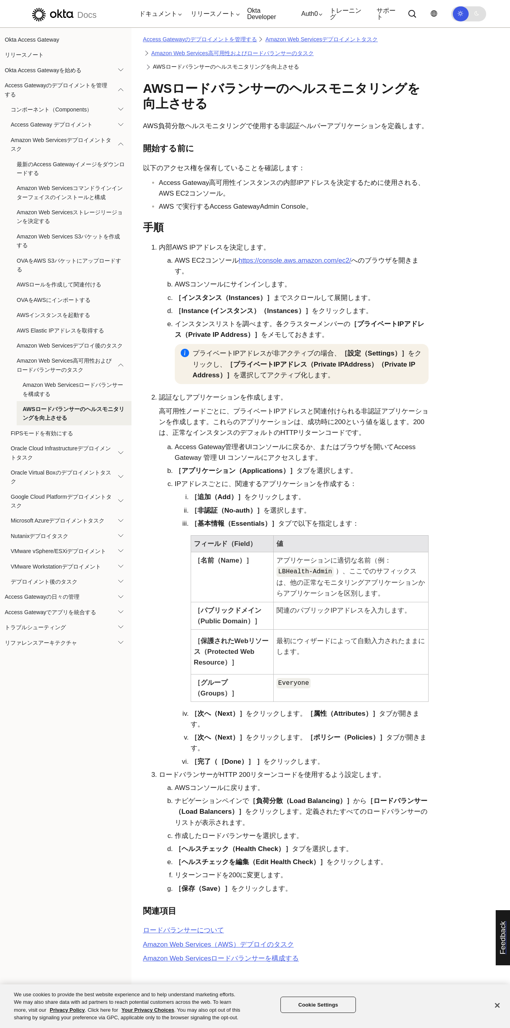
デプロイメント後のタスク (44, 581)
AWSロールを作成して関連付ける (59, 284)
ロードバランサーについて (183, 930)
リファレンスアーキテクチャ (41, 643)
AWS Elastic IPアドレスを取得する (60, 330)
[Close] (497, 1005)
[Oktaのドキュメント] (63, 13)
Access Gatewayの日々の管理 (42, 597)
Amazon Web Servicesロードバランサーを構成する (73, 389)
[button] (158, 14)
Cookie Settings (318, 1005)
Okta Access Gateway (32, 40)
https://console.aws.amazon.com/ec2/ (295, 260)
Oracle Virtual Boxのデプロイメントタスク (61, 476)
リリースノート (24, 55)
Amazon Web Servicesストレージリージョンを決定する (70, 216)
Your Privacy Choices (148, 1010)
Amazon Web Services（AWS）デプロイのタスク (218, 944)
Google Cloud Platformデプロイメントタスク (61, 501)
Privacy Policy (67, 1010)
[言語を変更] (433, 14)
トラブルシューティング (35, 627)
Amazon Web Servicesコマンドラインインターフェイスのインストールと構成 (70, 192)
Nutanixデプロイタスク (39, 536)
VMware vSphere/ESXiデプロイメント (58, 551)
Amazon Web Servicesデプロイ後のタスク (70, 345)
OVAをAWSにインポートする (54, 300)
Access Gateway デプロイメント (52, 124)
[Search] (412, 14)
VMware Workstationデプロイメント (56, 566)
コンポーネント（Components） (51, 109)
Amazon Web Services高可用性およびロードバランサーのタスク (64, 365)
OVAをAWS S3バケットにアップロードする (69, 265)
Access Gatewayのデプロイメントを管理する (56, 89)
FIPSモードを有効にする (42, 433)
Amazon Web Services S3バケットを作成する (68, 240)
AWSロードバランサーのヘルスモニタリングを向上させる (73, 413)
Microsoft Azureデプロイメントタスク (57, 520)
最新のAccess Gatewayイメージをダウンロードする (71, 168)
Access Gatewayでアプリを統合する (50, 612)
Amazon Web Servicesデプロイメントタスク (61, 144)
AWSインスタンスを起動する (53, 315)
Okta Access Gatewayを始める (43, 70)
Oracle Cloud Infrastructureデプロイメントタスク (61, 452)
